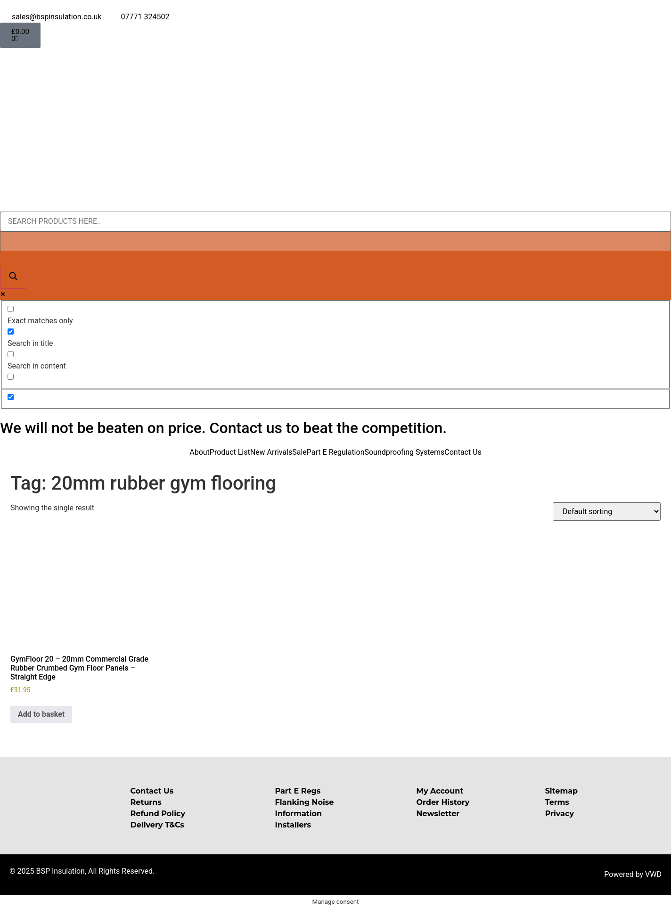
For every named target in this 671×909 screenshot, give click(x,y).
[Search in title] (11, 331)
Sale (299, 452)
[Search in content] (11, 354)
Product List (230, 452)
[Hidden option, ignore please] (11, 397)
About (199, 452)
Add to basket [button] (41, 714)
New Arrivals (271, 452)
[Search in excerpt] (11, 377)
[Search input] (335, 221)
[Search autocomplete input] (335, 241)
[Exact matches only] (11, 309)
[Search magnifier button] (13, 278)
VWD (653, 874)
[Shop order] (607, 511)
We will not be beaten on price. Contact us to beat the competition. (223, 428)
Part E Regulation (336, 452)
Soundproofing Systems (404, 452)
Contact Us (463, 452)
